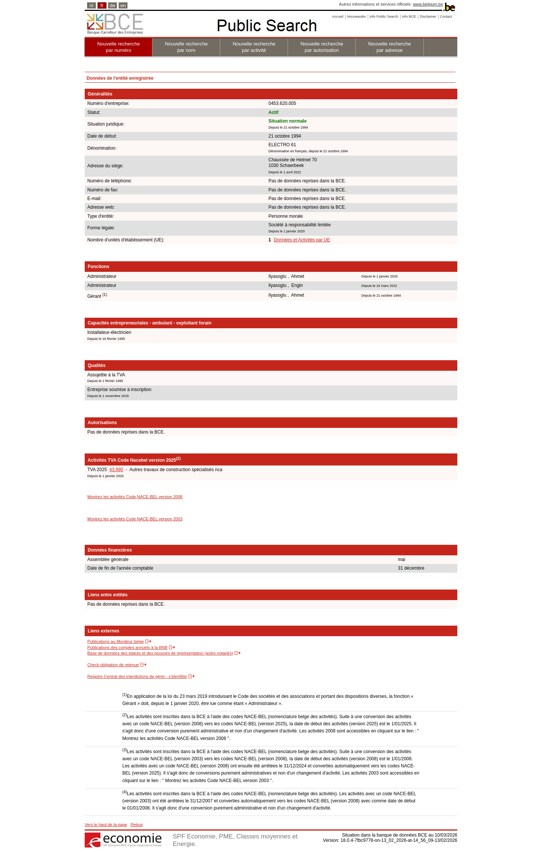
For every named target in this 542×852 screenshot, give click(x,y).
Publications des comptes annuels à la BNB (127, 647)
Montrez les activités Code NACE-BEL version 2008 (135, 496)
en (123, 5)
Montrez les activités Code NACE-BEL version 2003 (135, 519)
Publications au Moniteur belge (115, 641)
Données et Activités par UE (302, 240)
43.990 (116, 469)
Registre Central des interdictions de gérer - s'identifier (137, 676)
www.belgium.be (428, 4)
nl (91, 5)
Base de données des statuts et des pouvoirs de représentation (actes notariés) (160, 653)
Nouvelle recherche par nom (186, 47)
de (113, 5)
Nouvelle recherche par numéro (118, 47)
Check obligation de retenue (113, 664)
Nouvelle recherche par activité (254, 47)
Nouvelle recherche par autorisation (321, 47)
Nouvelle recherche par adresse (389, 47)
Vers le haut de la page (106, 824)
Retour (137, 824)
